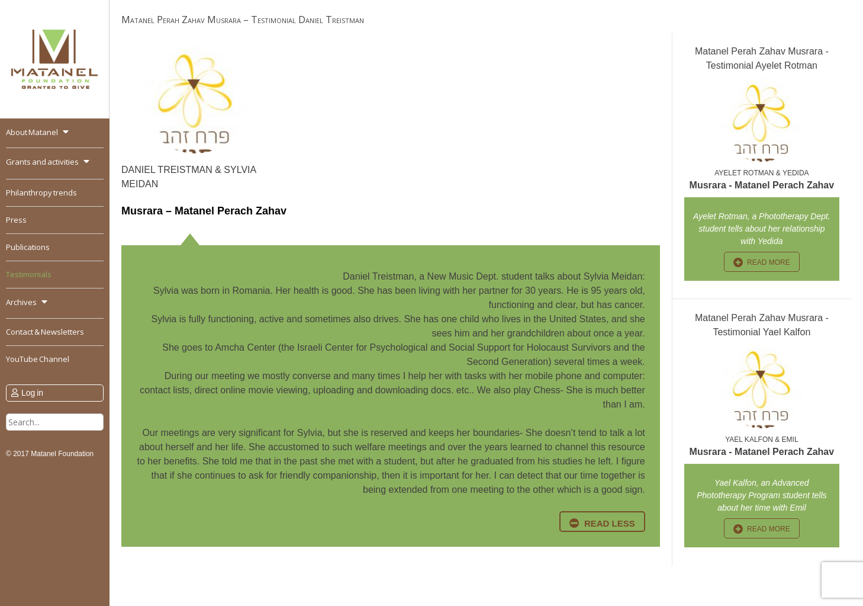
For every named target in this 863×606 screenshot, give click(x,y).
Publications (28, 247)
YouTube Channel (37, 359)
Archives (21, 302)
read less (609, 523)
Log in (32, 392)
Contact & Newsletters (45, 331)
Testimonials (28, 274)
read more (768, 262)
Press (16, 219)
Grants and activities (42, 161)
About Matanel (32, 132)
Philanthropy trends (41, 192)
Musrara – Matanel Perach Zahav (203, 211)
